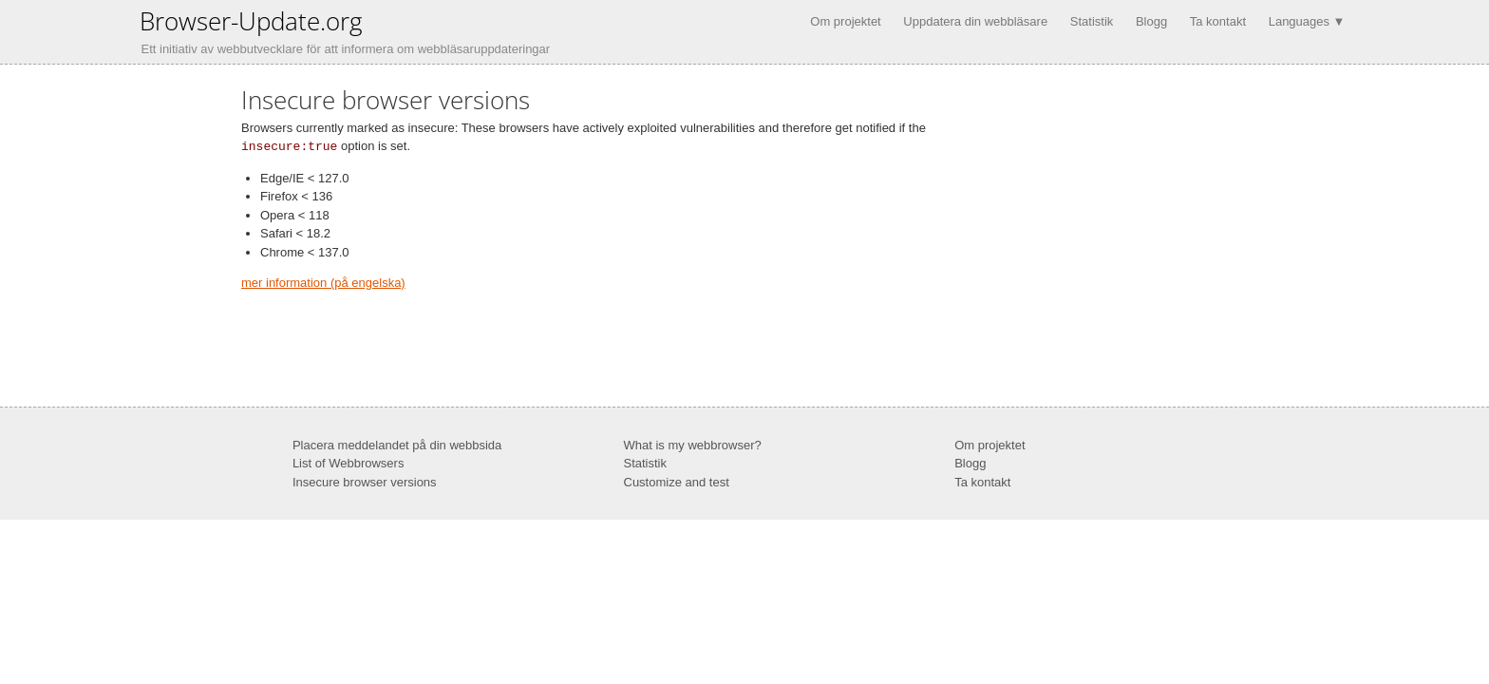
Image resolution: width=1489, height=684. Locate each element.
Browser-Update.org (251, 21)
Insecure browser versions (364, 481)
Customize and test (676, 481)
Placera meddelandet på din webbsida (396, 444)
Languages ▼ (1307, 21)
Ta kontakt (1218, 21)
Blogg (1151, 21)
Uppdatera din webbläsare (975, 21)
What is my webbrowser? (693, 444)
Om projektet (845, 21)
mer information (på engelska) (323, 282)
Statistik (1092, 21)
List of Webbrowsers (348, 462)
